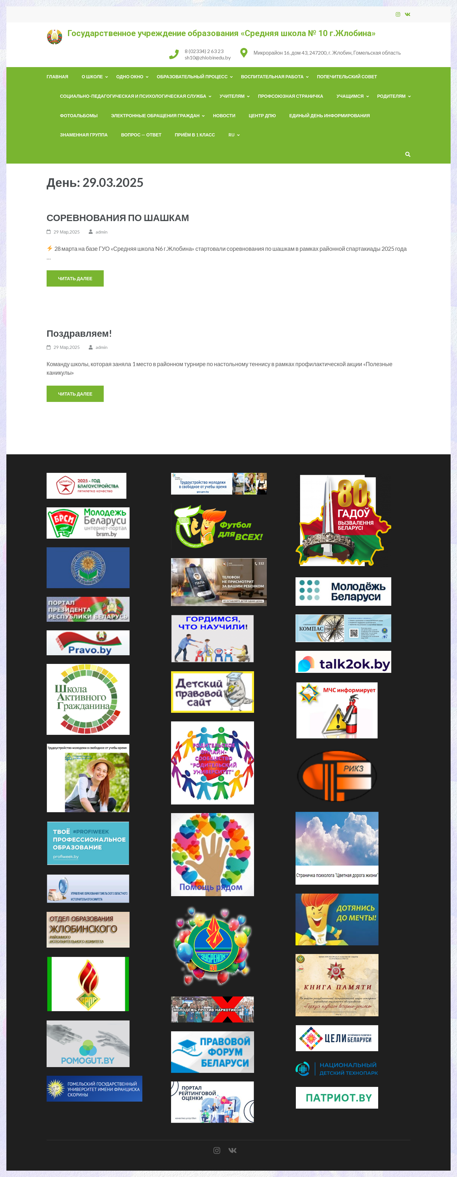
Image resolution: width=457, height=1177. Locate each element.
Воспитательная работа (272, 76)
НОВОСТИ (224, 115)
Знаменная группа (84, 134)
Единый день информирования (329, 115)
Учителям (232, 96)
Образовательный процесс (192, 76)
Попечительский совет (347, 76)
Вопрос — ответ (141, 134)
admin (102, 232)
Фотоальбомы (79, 115)
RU (231, 134)
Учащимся (350, 96)
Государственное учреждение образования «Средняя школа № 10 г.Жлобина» (221, 33)
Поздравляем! (79, 333)
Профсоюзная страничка (290, 96)
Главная (57, 76)
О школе (92, 76)
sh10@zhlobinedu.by (208, 57)
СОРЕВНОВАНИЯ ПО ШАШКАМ (118, 217)
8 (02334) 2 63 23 (204, 51)
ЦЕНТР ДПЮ (262, 115)
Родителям (391, 96)
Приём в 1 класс (195, 134)
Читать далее (75, 278)
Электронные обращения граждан (155, 115)
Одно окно (129, 76)
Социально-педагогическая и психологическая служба (133, 96)
